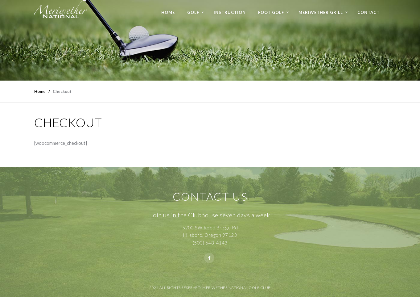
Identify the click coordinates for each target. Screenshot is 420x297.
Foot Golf (271, 12)
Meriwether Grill (321, 12)
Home (168, 12)
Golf (193, 12)
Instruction (230, 12)
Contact (368, 12)
